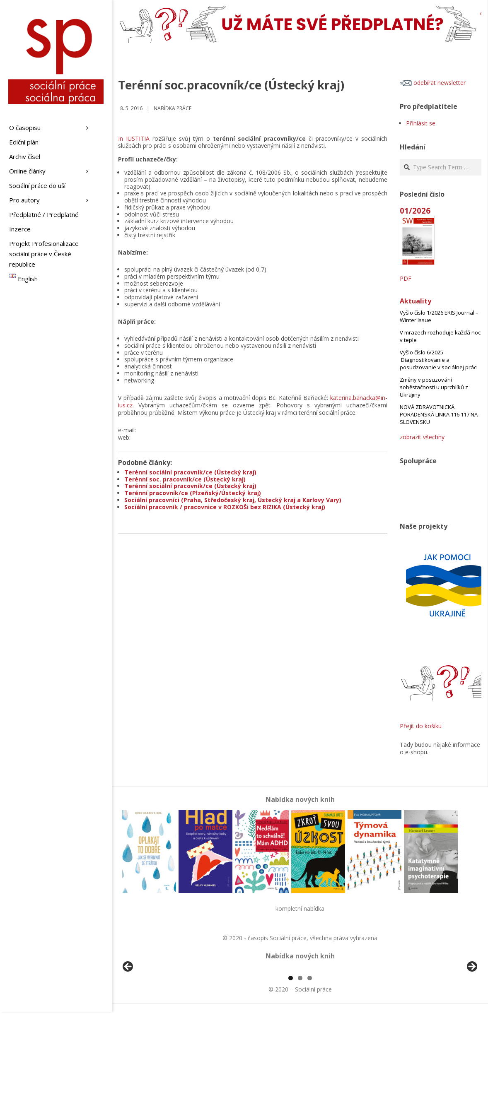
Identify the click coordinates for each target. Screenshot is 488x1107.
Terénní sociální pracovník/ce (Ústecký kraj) (190, 472)
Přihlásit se (420, 123)
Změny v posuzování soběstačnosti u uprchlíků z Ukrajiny (434, 387)
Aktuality (415, 301)
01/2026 (415, 210)
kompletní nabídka (299, 908)
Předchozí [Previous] (128, 1014)
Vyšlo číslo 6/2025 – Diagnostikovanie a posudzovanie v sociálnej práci (439, 360)
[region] (300, 1016)
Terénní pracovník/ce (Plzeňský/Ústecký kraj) (192, 493)
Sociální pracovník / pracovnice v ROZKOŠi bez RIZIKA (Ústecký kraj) (224, 507)
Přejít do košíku (421, 726)
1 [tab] (290, 1073)
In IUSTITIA (134, 138)
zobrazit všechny (422, 437)
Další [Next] (471, 1014)
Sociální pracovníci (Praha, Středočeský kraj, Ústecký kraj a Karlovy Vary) (232, 500)
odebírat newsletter (433, 83)
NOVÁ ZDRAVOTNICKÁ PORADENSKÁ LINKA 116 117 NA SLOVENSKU (439, 414)
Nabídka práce (172, 108)
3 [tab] (309, 1073)
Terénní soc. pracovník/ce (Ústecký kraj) (185, 479)
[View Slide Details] (151, 1016)
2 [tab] (300, 1073)
